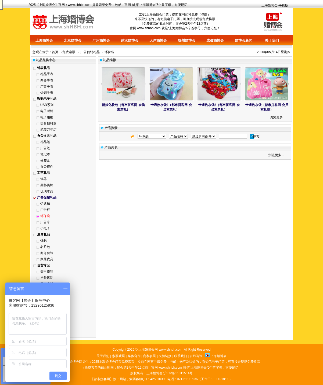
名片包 (45, 247)
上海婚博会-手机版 (274, 5)
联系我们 (180, 356)
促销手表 (46, 92)
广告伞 (45, 222)
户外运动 (46, 278)
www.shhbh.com (79, 5)
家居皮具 (46, 259)
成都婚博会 (215, 40)
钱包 (43, 241)
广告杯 (45, 210)
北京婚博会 (72, 40)
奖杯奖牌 (46, 185)
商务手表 (46, 80)
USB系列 (46, 105)
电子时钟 (46, 111)
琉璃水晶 (46, 191)
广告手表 (46, 86)
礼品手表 (46, 74)
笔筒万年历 (48, 129)
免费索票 (68, 52)
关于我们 (272, 40)
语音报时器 (48, 123)
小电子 (45, 228)
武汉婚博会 (129, 40)
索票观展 (118, 356)
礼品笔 (45, 142)
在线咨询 (196, 356)
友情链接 (165, 356)
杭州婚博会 (186, 40)
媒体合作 (134, 356)
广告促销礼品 (90, 52)
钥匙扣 (45, 204)
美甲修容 (46, 271)
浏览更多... (277, 117)
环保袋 (45, 216)
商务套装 (46, 253)
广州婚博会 (101, 40)
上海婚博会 (47, 5)
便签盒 (45, 160)
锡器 (43, 179)
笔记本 (45, 154)
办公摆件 (46, 166)
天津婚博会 (158, 40)
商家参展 (149, 356)
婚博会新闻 (243, 40)
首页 (55, 52)
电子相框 (46, 117)
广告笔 (45, 148)
